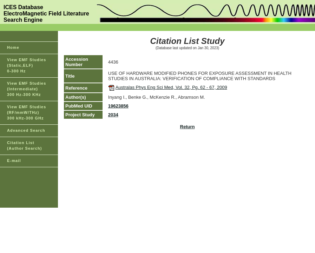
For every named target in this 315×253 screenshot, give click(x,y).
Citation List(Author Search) (24, 145)
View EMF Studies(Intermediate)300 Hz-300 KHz (26, 89)
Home (13, 47)
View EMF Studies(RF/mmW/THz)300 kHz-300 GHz (26, 112)
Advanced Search (26, 130)
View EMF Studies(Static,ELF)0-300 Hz (26, 65)
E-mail (14, 160)
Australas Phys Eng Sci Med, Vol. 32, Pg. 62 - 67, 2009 (171, 87)
